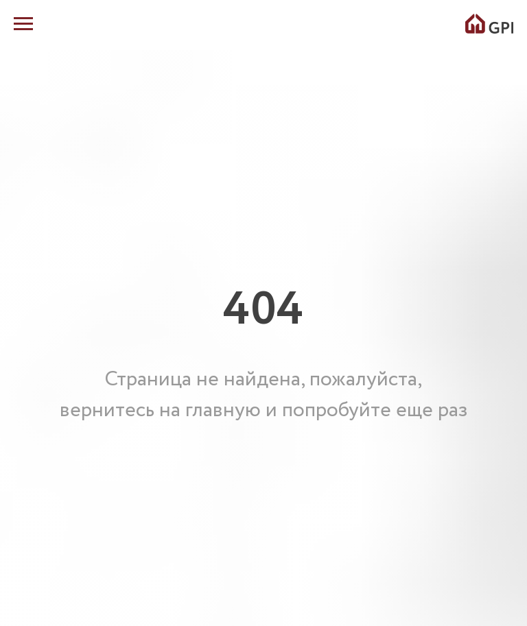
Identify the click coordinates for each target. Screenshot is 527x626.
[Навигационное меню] (23, 24)
